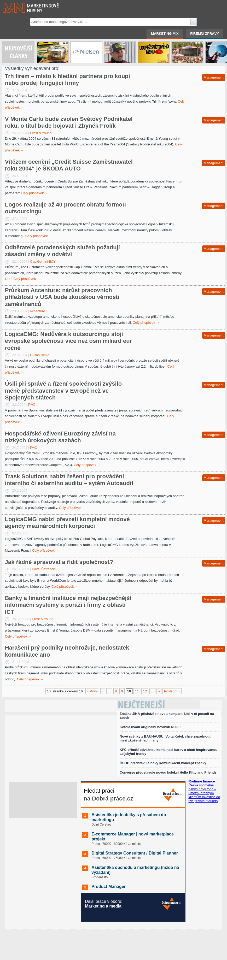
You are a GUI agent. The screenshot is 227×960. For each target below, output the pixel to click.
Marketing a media (103, 906)
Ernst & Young (40, 133)
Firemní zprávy (204, 34)
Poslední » (172, 691)
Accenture (37, 311)
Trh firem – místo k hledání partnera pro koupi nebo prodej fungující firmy (67, 79)
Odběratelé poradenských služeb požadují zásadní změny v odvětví (62, 250)
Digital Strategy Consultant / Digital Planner (134, 853)
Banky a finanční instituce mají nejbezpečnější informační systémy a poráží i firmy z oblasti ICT (68, 605)
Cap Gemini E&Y (43, 261)
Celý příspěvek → (34, 193)
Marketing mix (164, 34)
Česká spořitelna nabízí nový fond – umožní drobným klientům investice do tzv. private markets (204, 793)
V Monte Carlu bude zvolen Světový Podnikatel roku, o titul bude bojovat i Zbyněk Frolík (69, 122)
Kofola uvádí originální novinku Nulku (150, 727)
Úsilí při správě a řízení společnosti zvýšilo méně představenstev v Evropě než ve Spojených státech (63, 390)
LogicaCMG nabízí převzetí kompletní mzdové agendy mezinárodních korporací (67, 522)
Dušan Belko (39, 355)
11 (137, 691)
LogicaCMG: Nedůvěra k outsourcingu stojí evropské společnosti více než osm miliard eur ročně (68, 341)
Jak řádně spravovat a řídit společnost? (59, 562)
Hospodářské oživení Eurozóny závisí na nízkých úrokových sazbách (60, 437)
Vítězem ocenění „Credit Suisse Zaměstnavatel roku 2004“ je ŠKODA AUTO (69, 165)
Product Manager (108, 886)
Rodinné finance (201, 781)
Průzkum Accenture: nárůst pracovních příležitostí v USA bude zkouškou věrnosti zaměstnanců (62, 297)
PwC (31, 405)
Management (213, 77)
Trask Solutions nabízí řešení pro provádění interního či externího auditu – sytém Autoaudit (69, 479)
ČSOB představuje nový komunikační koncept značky (163, 763)
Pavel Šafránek (43, 569)
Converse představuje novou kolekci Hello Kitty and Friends (168, 772)
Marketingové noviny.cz (24, 8)
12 (145, 691)
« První (92, 691)
